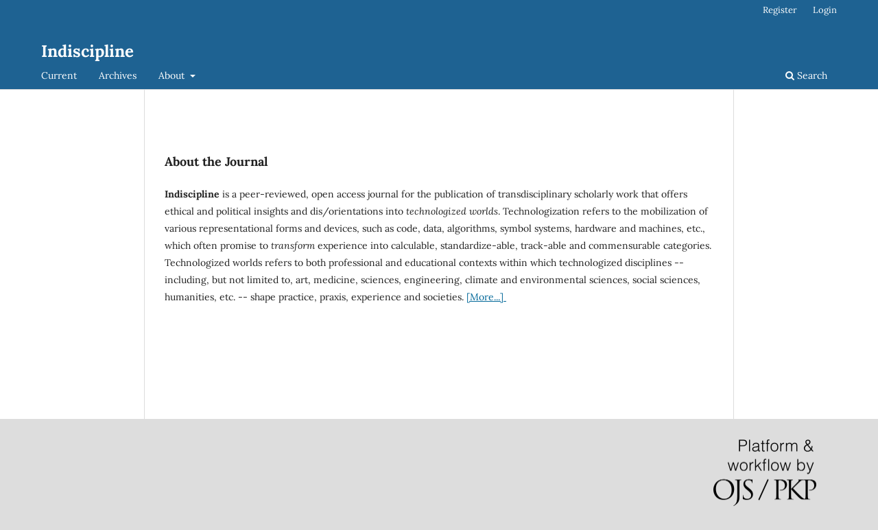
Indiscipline (87, 51)
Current (59, 75)
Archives (118, 75)
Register (780, 10)
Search (806, 75)
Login (825, 10)
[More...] (486, 297)
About (172, 75)
